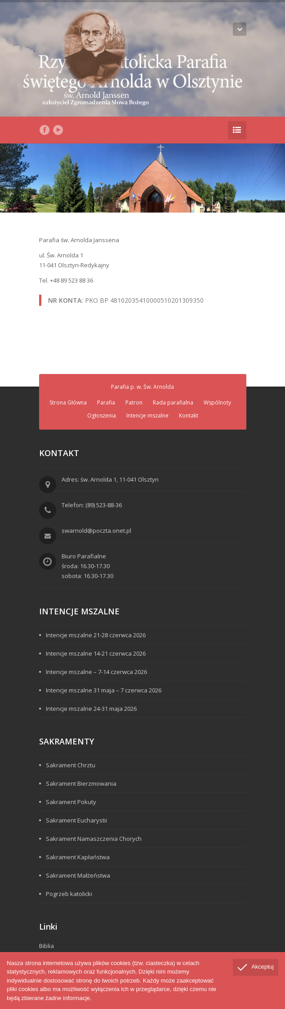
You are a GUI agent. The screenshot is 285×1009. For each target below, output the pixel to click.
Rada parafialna (173, 402)
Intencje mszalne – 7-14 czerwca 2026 (96, 672)
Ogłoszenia (101, 415)
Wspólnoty (217, 402)
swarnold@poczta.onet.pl (96, 530)
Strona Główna (68, 402)
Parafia (106, 402)
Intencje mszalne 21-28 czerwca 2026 (96, 635)
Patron (133, 402)
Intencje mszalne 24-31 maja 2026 (91, 709)
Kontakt (188, 415)
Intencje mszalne (147, 415)
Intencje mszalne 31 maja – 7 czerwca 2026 (103, 690)
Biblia (46, 946)
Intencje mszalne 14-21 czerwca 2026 (96, 653)
